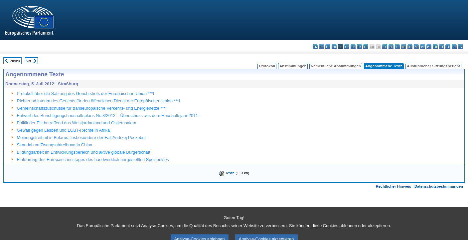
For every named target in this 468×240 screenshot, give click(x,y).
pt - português (428, 46)
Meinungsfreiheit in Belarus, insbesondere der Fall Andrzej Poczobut (81, 137)
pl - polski (422, 46)
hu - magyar (403, 46)
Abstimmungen (292, 66)
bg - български (315, 46)
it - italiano (384, 46)
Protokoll (267, 66)
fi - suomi (454, 46)
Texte (229, 173)
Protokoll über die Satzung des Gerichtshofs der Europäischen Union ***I (85, 93)
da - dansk (334, 46)
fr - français (365, 46)
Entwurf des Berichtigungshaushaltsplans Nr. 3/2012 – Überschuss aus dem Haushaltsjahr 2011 (107, 115)
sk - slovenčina (441, 46)
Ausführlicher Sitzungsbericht (433, 66)
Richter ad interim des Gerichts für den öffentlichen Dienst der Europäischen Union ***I (98, 100)
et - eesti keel (346, 46)
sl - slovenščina (447, 46)
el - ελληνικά (353, 46)
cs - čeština (327, 46)
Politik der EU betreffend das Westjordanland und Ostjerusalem (76, 122)
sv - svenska (460, 46)
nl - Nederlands (416, 46)
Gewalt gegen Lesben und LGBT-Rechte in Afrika (63, 130)
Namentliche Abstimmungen (336, 66)
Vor (28, 61)
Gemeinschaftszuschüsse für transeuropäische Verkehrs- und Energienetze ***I (92, 108)
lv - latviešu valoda (391, 46)
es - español (321, 46)
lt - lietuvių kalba (397, 46)
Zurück (15, 61)
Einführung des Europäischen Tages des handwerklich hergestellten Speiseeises (93, 159)
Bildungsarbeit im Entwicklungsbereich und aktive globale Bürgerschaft (83, 152)
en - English (359, 46)
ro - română (435, 46)
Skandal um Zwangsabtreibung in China (54, 144)
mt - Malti (409, 46)
